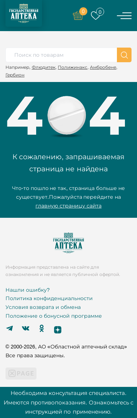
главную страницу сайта (68, 205)
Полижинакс (72, 67)
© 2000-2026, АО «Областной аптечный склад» (66, 346)
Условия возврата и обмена (43, 307)
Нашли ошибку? (27, 290)
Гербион (14, 75)
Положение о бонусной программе (53, 316)
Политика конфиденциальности (49, 298)
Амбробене (103, 67)
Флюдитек (44, 67)
